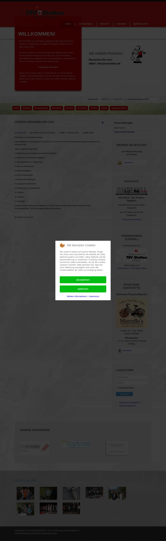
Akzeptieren (83, 279)
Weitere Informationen (77, 296)
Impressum (94, 296)
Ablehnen (83, 288)
